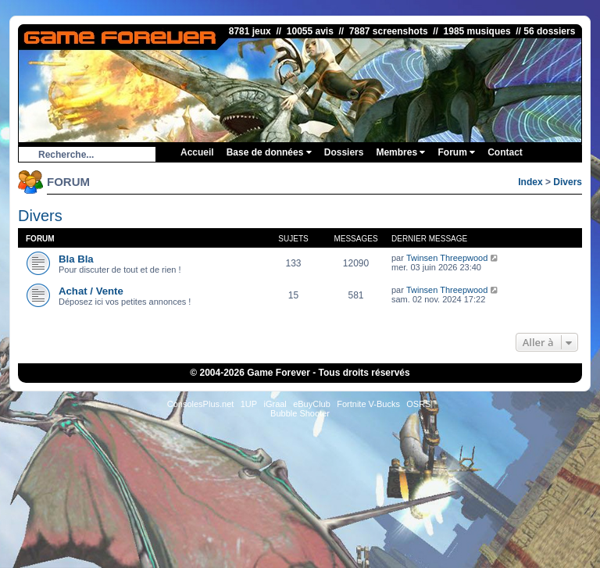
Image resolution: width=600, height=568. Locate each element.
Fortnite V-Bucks (368, 404)
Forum (456, 152)
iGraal (274, 404)
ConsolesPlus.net (200, 404)
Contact (505, 152)
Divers (567, 182)
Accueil (197, 152)
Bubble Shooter (300, 413)
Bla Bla (76, 259)
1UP (249, 404)
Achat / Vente (91, 291)
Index (530, 182)
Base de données (269, 152)
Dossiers (344, 152)
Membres (400, 152)
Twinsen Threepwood (447, 258)
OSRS (418, 404)
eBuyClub (311, 404)
